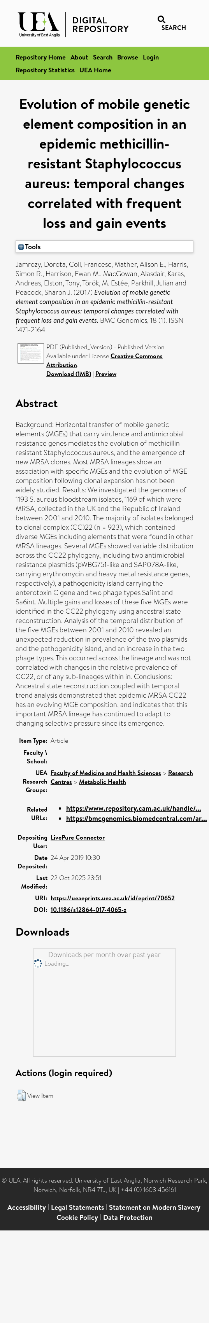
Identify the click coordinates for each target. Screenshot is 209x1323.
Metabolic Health (102, 781)
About (79, 56)
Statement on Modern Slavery (154, 1207)
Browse (127, 56)
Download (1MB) (68, 373)
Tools (29, 247)
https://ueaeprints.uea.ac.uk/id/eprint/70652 (113, 898)
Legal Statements (77, 1207)
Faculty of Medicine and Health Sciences (106, 772)
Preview (105, 373)
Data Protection (128, 1217)
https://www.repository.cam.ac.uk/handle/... (133, 808)
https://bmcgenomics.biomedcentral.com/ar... (136, 818)
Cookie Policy (77, 1217)
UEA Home (95, 69)
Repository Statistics (45, 69)
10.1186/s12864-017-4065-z (88, 909)
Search (102, 56)
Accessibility (26, 1207)
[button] (21, 1095)
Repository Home (41, 56)
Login (151, 56)
